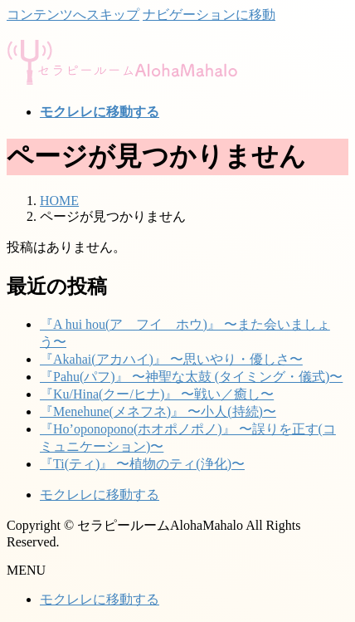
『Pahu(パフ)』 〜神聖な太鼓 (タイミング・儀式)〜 (191, 377)
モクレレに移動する (99, 494)
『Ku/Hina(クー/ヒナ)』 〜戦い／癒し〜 (157, 394)
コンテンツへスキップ (73, 14)
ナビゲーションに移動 (209, 14)
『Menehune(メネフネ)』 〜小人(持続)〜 (158, 411)
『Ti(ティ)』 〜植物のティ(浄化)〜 (142, 464)
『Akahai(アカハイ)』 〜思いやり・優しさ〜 (171, 359)
